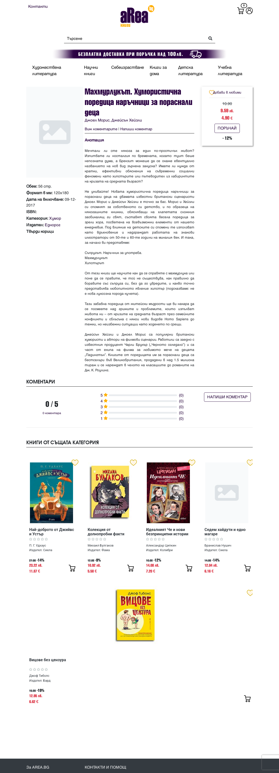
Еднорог (52, 225)
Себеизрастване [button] (127, 67)
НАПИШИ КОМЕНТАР (227, 397)
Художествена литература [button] (46, 70)
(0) (181, 395)
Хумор (55, 218)
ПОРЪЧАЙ (227, 128)
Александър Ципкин (161, 545)
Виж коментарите (101, 129)
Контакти (38, 6)
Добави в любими (227, 92)
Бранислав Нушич (218, 545)
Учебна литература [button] (230, 70)
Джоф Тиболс (39, 675)
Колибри (166, 550)
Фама (106, 550)
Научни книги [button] (91, 70)
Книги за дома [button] (158, 70)
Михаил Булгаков (101, 545)
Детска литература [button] (190, 70)
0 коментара (52, 413)
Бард (46, 680)
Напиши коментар (136, 129)
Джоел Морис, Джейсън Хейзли (113, 120)
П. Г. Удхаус (37, 545)
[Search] (133, 38)
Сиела (47, 550)
